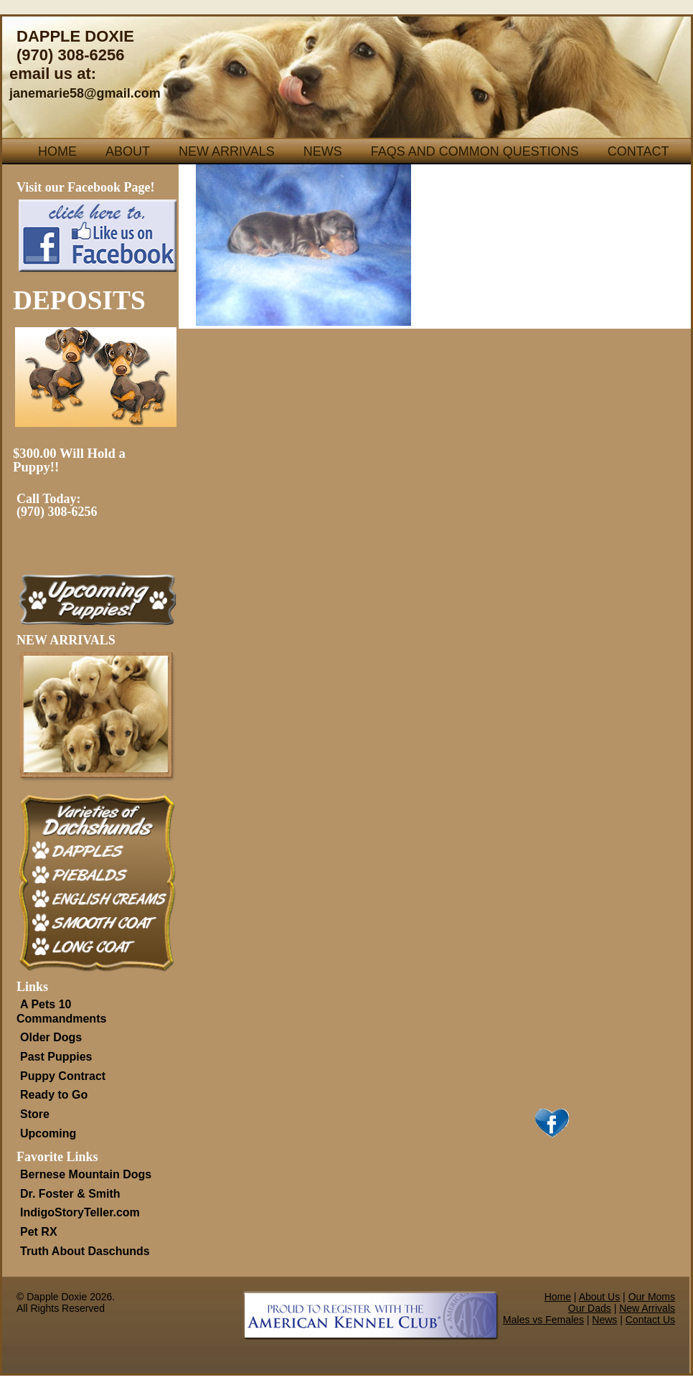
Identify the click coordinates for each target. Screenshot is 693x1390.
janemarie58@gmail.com (85, 93)
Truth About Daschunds (85, 1251)
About (127, 151)
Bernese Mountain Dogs (85, 1174)
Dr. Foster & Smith (70, 1194)
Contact (638, 151)
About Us (600, 1296)
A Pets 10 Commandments (61, 1011)
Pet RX (38, 1232)
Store (35, 1114)
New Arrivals (227, 151)
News (322, 151)
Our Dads (589, 1308)
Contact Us (650, 1319)
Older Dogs (51, 1037)
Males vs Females (543, 1319)
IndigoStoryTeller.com (80, 1212)
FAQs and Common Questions (475, 151)
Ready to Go (54, 1095)
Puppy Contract (62, 1076)
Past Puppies (56, 1057)
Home (57, 151)
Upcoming (48, 1133)
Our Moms (651, 1296)
